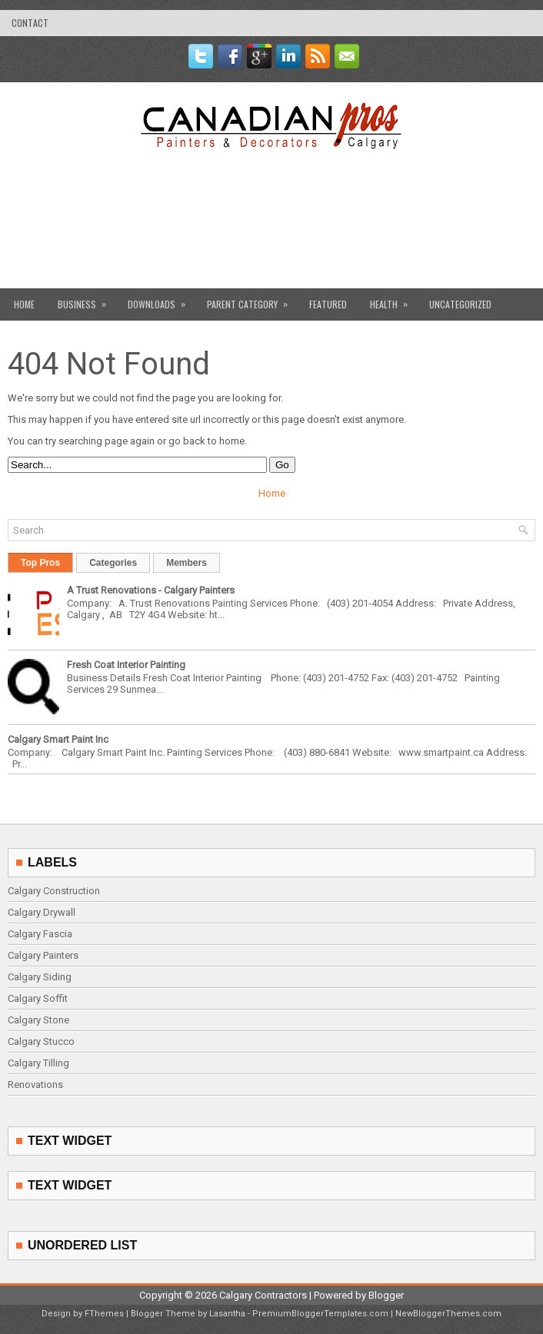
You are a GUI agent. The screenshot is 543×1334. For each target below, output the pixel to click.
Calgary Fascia (40, 934)
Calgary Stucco (41, 1041)
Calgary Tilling (38, 1063)
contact (30, 22)
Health (394, 299)
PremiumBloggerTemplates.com (320, 1314)
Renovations (35, 1084)
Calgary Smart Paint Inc (58, 739)
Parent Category (252, 299)
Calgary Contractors (263, 1295)
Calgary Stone (38, 1020)
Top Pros (40, 562)
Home (24, 304)
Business (87, 299)
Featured (328, 304)
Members (186, 562)
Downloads (161, 299)
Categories (113, 562)
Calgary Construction (54, 891)
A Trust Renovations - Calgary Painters (151, 590)
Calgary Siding (40, 977)
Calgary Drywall (41, 912)
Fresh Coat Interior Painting (126, 664)
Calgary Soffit (38, 998)
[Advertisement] (271, 255)
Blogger (386, 1295)
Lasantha (227, 1314)
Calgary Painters (43, 955)
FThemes (104, 1314)
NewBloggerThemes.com (448, 1314)
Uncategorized (460, 304)
